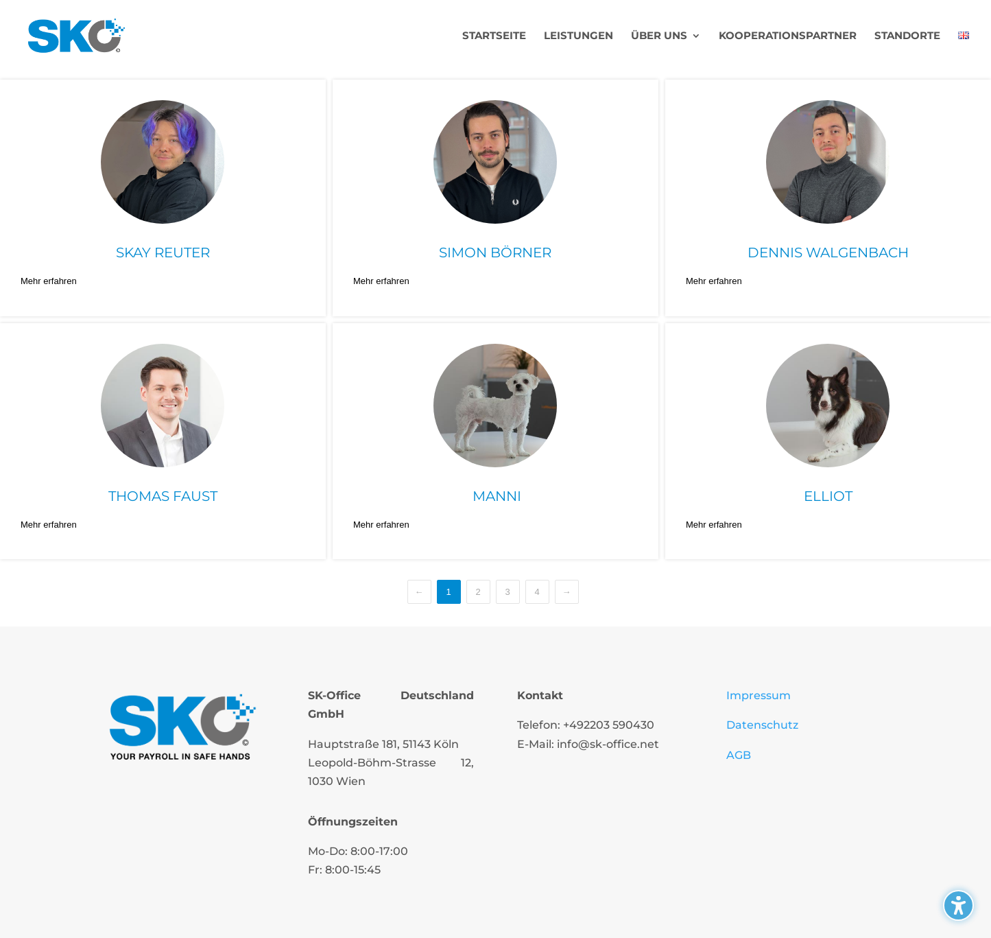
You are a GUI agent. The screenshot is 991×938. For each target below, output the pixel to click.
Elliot (828, 496)
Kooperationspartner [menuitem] (788, 36)
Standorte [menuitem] (907, 36)
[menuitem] (963, 51)
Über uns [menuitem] (659, 36)
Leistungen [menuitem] (578, 36)
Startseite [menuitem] (494, 36)
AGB (738, 755)
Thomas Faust (162, 496)
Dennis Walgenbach (828, 252)
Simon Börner (495, 252)
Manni (495, 496)
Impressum (758, 695)
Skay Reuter (163, 252)
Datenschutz (762, 724)
